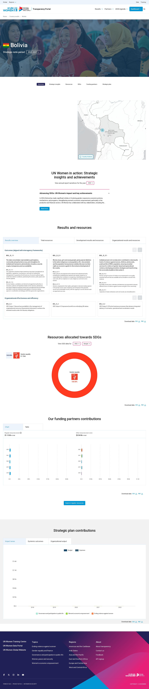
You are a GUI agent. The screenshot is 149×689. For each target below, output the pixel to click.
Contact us (100, 650)
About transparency (103, 646)
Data (137, 2)
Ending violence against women (103, 613)
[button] (102, 130)
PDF (142, 321)
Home (5, 16)
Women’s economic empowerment (78, 613)
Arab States (73, 650)
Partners (108, 9)
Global (5, 2)
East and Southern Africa (78, 659)
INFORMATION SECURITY (30, 684)
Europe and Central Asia (78, 663)
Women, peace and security (42, 659)
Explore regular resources (74, 503)
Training (143, 2)
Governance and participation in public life (51, 613)
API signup (100, 659)
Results (98, 9)
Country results (14, 16)
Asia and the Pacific (76, 655)
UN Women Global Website (14, 650)
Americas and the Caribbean (79, 646)
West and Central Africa (78, 667)
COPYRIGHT (133, 684)
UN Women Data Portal (13, 645)
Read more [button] (44, 208)
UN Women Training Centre (14, 641)
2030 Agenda (120, 9)
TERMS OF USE (7, 684)
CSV (136, 321)
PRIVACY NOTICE (17, 684)
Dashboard (135, 9)
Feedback (99, 655)
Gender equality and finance (42, 650)
